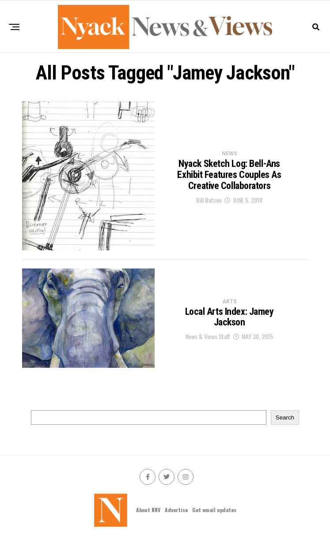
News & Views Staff (208, 336)
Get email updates (214, 510)
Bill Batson (208, 199)
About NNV (148, 510)
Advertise (176, 510)
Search (285, 417)
